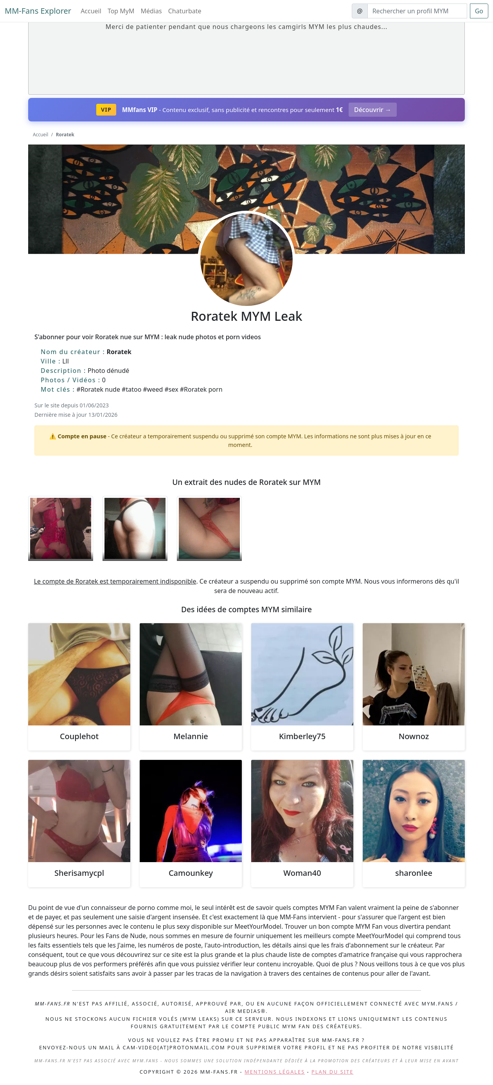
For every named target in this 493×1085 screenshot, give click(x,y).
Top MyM (121, 11)
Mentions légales (275, 1071)
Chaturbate (185, 11)
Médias (151, 11)
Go (479, 11)
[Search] (417, 11)
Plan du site (332, 1071)
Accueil (91, 11)
